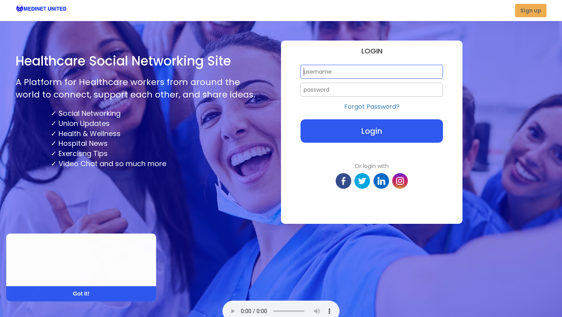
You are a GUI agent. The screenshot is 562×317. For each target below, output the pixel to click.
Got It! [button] (81, 293)
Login (371, 131)
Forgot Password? (372, 107)
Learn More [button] (36, 270)
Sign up (530, 10)
